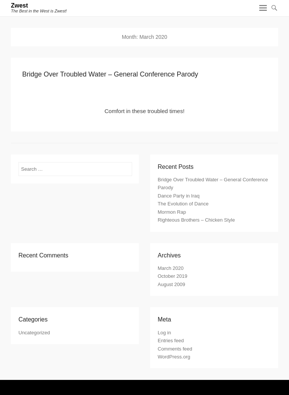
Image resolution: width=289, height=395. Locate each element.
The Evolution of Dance (183, 204)
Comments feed (175, 349)
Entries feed (171, 340)
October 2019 (172, 276)
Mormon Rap (172, 212)
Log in (164, 332)
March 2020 (171, 268)
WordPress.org (174, 357)
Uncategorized (34, 332)
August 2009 (171, 284)
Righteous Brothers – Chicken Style (196, 220)
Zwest (19, 5)
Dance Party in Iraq (178, 196)
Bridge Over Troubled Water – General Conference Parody (110, 74)
